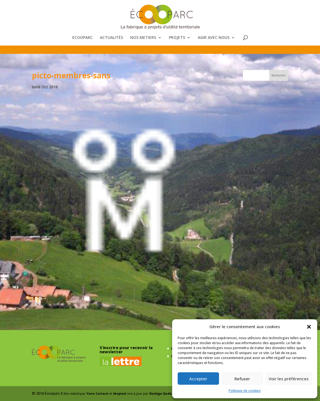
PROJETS (177, 38)
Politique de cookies (245, 390)
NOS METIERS (143, 38)
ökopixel (119, 393)
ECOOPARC (82, 38)
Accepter (198, 378)
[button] (309, 327)
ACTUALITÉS (111, 38)
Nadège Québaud (163, 393)
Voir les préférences (289, 378)
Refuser (242, 378)
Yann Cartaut (97, 393)
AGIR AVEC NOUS (214, 38)
